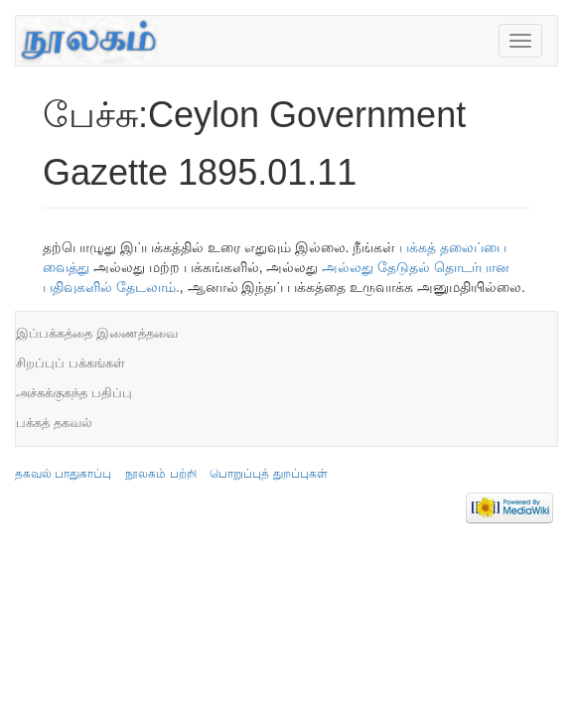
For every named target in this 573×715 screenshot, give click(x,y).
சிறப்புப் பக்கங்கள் (70, 363)
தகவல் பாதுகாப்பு (63, 474)
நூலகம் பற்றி (160, 474)
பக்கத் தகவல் (54, 422)
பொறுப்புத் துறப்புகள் (268, 474)
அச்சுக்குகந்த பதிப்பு (74, 392)
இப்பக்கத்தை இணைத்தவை (97, 333)
